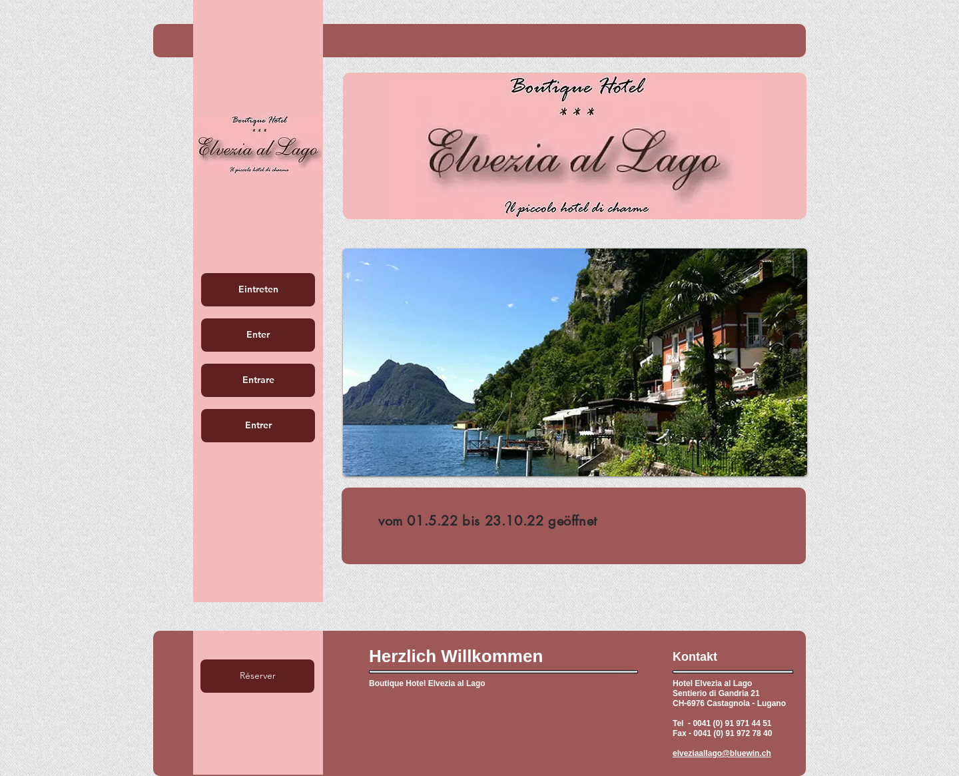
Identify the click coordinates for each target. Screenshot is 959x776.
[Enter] (258, 335)
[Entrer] (258, 425)
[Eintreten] (258, 289)
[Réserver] (257, 676)
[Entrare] (258, 380)
